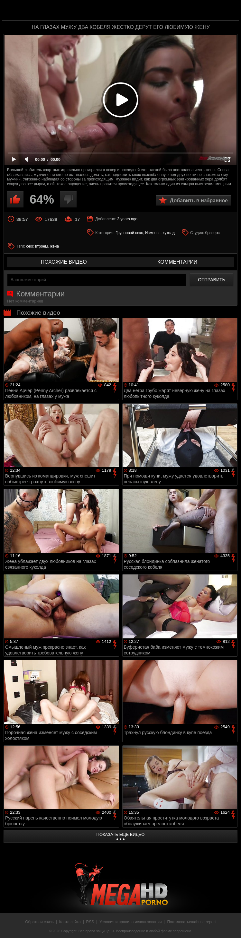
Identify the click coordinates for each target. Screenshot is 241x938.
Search (229, 10)
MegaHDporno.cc (133, 11)
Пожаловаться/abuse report (191, 922)
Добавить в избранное (199, 200)
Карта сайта (70, 922)
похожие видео (64, 262)
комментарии (177, 262)
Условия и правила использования (130, 922)
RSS (90, 922)
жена (54, 246)
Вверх (231, 926)
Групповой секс (129, 233)
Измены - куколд (160, 233)
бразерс (212, 233)
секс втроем (37, 246)
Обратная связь (39, 922)
